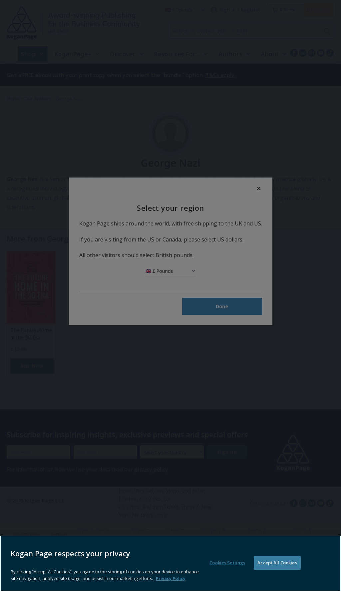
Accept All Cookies (277, 577)
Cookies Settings (227, 577)
